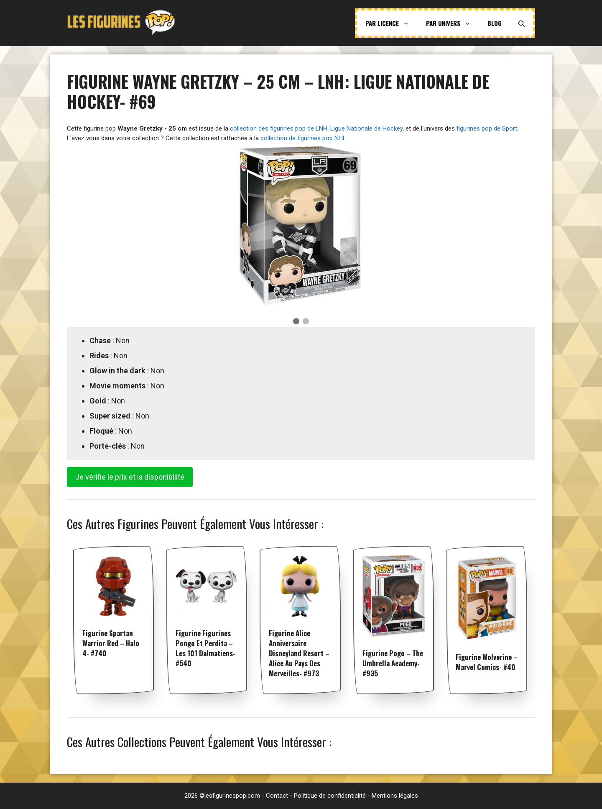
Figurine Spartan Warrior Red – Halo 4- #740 (110, 643)
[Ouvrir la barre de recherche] (521, 23)
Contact (277, 795)
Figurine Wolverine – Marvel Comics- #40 (487, 662)
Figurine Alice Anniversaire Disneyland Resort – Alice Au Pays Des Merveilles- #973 (299, 653)
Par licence (391, 23)
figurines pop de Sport (487, 128)
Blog (494, 23)
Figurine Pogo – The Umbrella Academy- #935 (392, 663)
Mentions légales (395, 795)
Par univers (452, 23)
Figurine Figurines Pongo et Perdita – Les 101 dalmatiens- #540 (205, 648)
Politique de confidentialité (330, 795)
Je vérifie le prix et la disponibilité (129, 477)
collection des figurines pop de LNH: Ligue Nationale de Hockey (316, 128)
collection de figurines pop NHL (303, 138)
